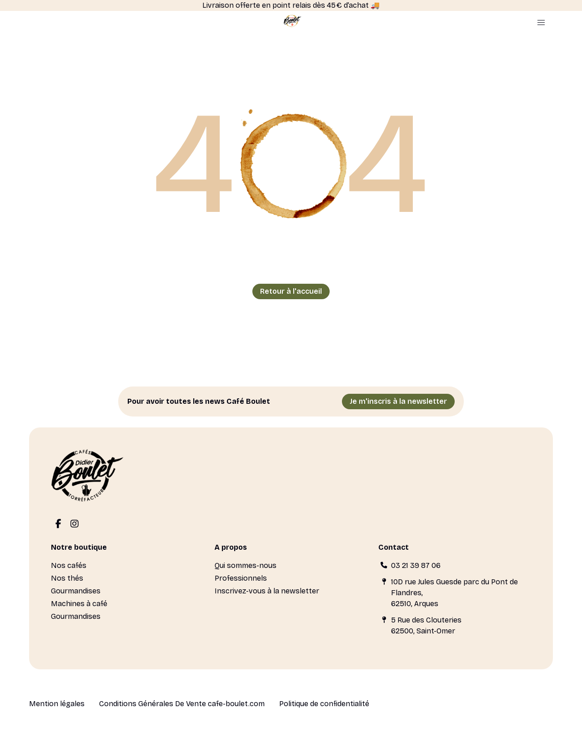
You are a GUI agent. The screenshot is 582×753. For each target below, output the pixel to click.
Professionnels (241, 578)
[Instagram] (74, 524)
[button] (541, 23)
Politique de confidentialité (324, 703)
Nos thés (67, 578)
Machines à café (79, 603)
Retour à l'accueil (291, 291)
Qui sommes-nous (245, 565)
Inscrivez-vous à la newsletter (267, 591)
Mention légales (57, 703)
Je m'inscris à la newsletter (398, 401)
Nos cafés (68, 565)
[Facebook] (58, 524)
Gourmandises (75, 591)
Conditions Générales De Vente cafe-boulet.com (182, 703)
